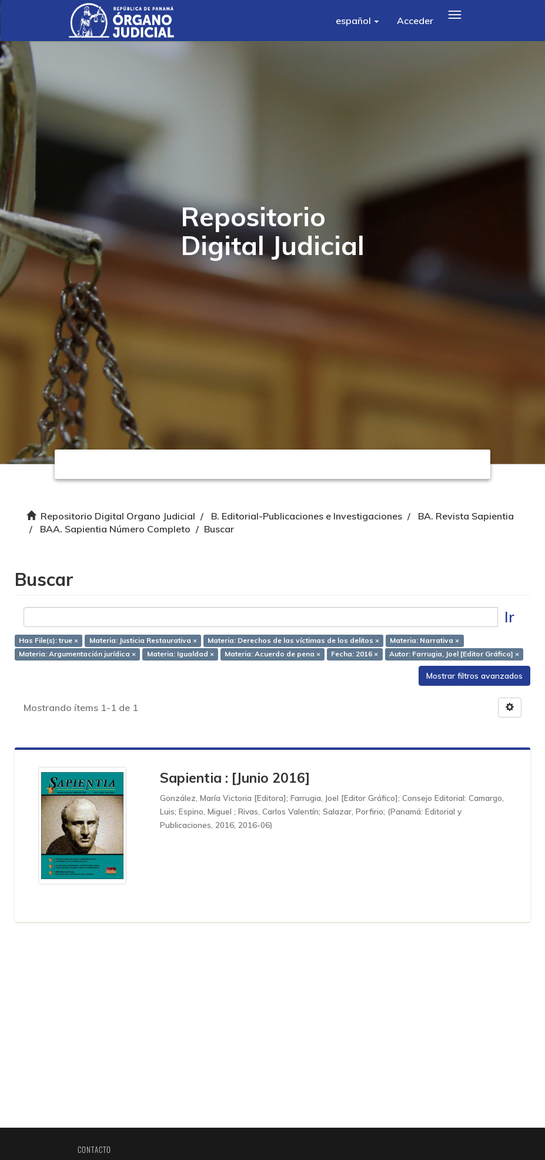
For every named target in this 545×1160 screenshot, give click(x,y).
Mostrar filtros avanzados (474, 675)
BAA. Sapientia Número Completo (115, 529)
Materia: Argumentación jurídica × (77, 653)
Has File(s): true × (48, 640)
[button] (357, 20)
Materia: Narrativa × (424, 640)
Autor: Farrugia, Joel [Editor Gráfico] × (454, 653)
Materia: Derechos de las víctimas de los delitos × (293, 640)
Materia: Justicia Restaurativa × (143, 640)
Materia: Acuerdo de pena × (272, 653)
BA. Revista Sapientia (466, 516)
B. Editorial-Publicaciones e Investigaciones (306, 516)
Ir (509, 617)
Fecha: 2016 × (354, 653)
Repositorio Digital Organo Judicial (118, 516)
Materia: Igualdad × (180, 653)
